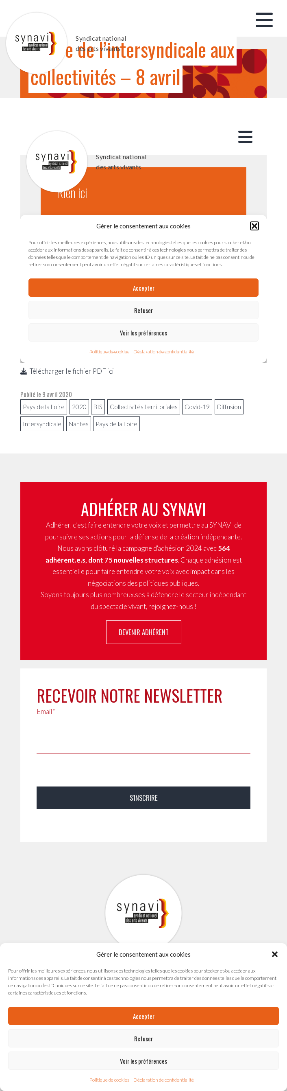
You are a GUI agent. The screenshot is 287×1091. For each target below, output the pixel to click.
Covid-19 (197, 406)
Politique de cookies (109, 1080)
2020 (79, 406)
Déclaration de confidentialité (163, 1080)
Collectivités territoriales (144, 406)
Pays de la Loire (44, 406)
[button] (275, 954)
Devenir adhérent (144, 632)
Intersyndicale (42, 423)
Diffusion (229, 406)
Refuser (143, 1038)
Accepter (143, 1016)
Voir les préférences (143, 1060)
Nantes (79, 423)
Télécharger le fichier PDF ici (67, 371)
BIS (97, 406)
